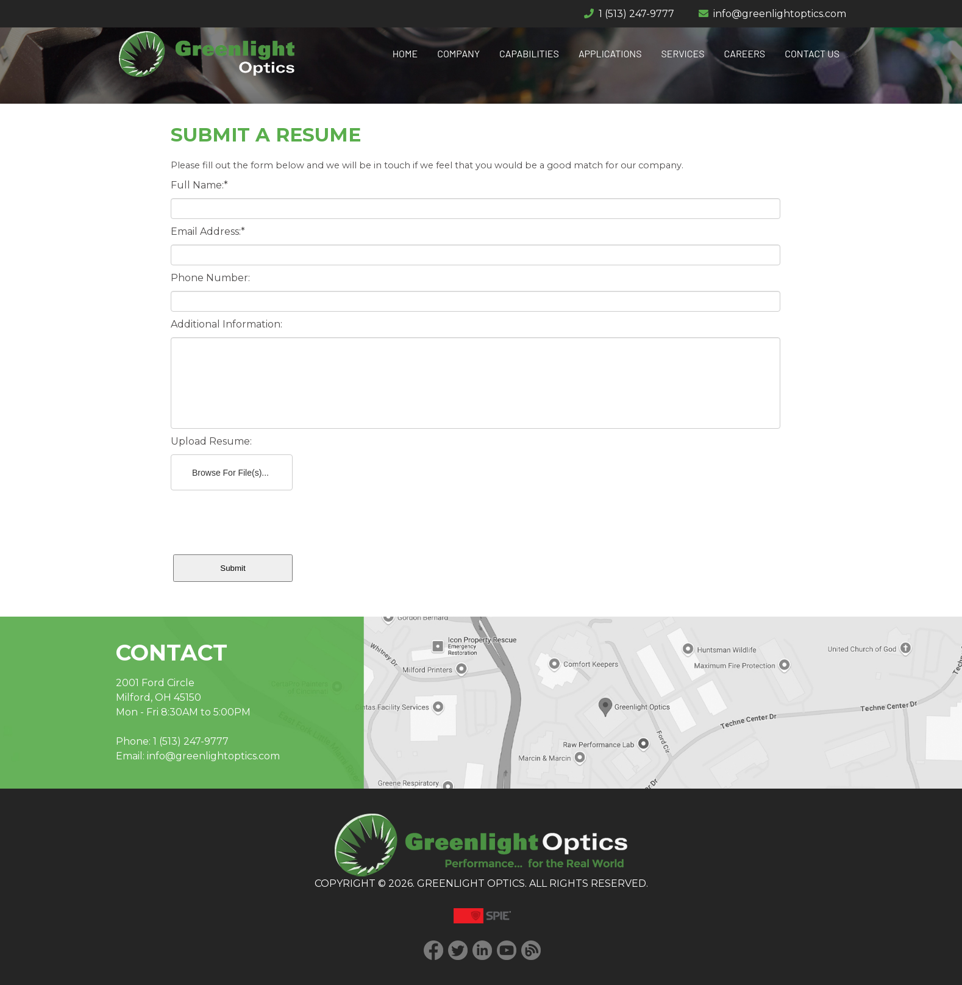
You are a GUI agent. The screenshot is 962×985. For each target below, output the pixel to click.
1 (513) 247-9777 (636, 14)
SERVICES (683, 53)
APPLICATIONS (610, 53)
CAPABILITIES (529, 53)
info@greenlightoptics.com (779, 14)
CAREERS (745, 53)
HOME (405, 53)
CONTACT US (812, 53)
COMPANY (458, 53)
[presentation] (263, 519)
